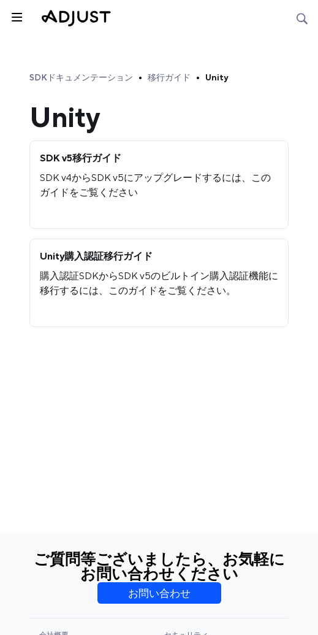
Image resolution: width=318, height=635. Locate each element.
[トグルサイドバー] (16, 16)
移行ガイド (169, 77)
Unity (216, 77)
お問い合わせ (159, 593)
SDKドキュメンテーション (81, 77)
